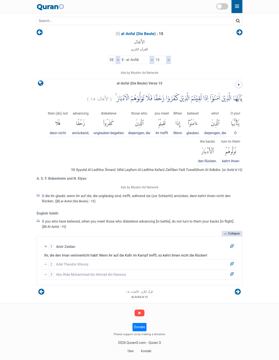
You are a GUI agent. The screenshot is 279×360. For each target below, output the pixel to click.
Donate (139, 327)
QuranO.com (136, 343)
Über (131, 351)
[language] (41, 84)
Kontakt (146, 351)
